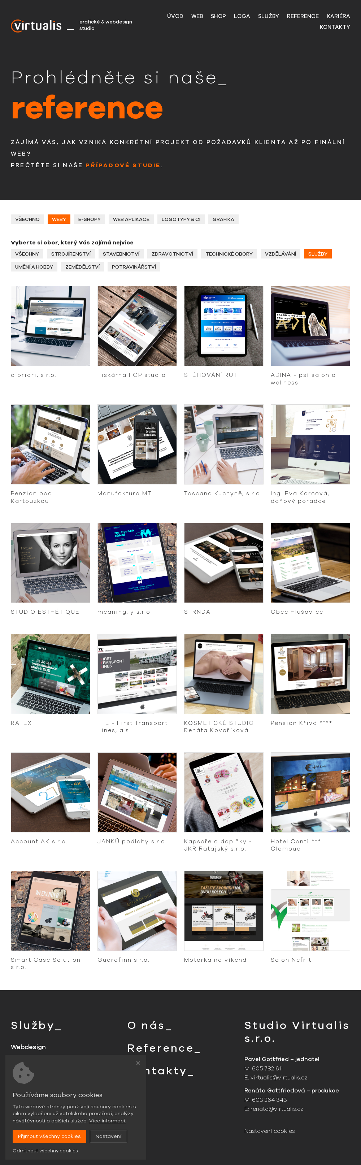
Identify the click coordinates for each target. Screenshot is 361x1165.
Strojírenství (71, 254)
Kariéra (338, 16)
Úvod (175, 16)
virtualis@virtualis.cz (279, 1078)
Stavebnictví (121, 254)
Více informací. (107, 1120)
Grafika (224, 219)
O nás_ (150, 1025)
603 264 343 (269, 1100)
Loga (242, 16)
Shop (218, 16)
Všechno (27, 219)
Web (197, 16)
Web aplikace (132, 219)
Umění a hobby (34, 267)
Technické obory (229, 254)
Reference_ (165, 1048)
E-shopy (90, 219)
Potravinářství (135, 267)
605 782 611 (267, 1069)
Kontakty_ (161, 1071)
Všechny (27, 254)
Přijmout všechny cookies (49, 1136)
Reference (303, 16)
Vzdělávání (281, 254)
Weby (59, 219)
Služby (268, 16)
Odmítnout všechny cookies (45, 1151)
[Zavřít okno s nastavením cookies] (138, 1064)
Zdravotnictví (172, 254)
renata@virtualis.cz (277, 1109)
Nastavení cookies (270, 1131)
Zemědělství (83, 267)
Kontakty (335, 27)
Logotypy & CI (181, 219)
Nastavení (108, 1136)
